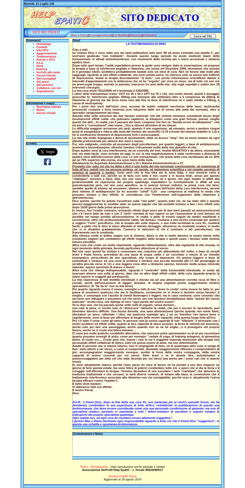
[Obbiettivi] (149, 35)
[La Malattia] (121, 35)
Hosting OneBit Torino (123, 476)
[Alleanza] (135, 35)
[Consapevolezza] (100, 35)
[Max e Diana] (80, 35)
